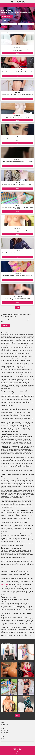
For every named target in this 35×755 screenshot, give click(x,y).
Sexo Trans (3, 725)
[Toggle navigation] (2, 5)
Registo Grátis (5, 325)
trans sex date (28, 582)
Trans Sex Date (4, 732)
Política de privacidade (17, 751)
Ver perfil (17, 53)
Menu (17, 753)
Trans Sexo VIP (4, 730)
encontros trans (16, 543)
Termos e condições (17, 749)
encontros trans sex (15, 469)
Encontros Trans (4, 724)
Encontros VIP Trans (5, 733)
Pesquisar (4, 26)
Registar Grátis (7, 16)
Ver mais (17, 307)
